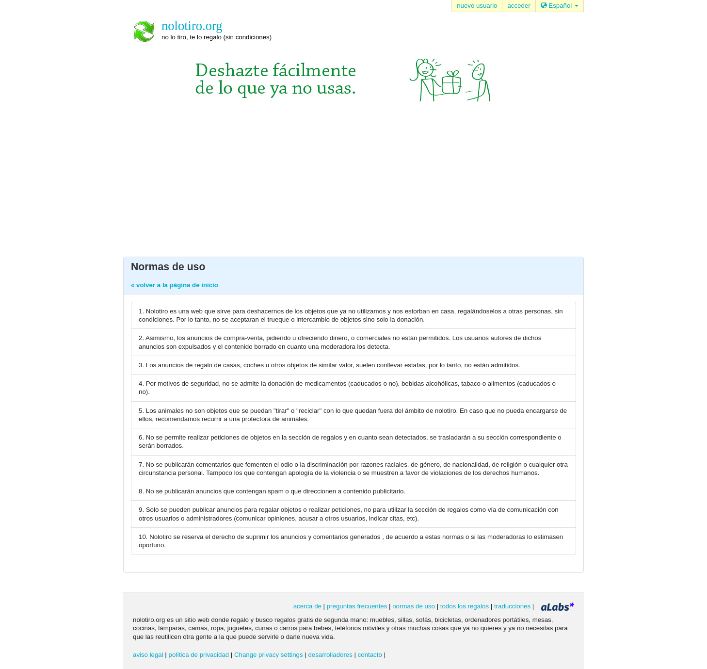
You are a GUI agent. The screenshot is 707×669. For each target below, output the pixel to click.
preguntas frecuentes (357, 606)
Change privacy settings (268, 654)
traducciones (512, 606)
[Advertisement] (353, 184)
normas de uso (413, 606)
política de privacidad (199, 654)
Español (559, 5)
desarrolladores (330, 654)
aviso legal (148, 654)
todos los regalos (464, 606)
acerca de (307, 606)
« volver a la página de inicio (174, 285)
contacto (370, 654)
